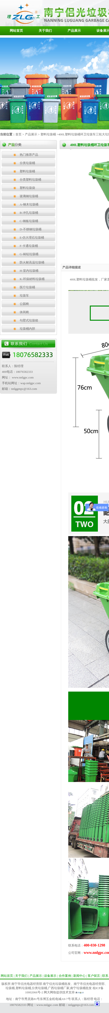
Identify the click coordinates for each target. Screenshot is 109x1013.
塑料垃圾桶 (48, 134)
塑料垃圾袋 (27, 188)
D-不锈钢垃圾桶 (30, 229)
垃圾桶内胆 (27, 328)
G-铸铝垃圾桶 (29, 254)
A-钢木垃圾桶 (29, 204)
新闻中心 (79, 975)
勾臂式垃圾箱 (29, 320)
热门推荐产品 (29, 154)
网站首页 (16, 30)
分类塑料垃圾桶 (30, 179)
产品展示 (74, 30)
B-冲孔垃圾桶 (29, 212)
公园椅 (24, 304)
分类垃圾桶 (27, 163)
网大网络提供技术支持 (59, 992)
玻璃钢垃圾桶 (29, 196)
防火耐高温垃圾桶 (32, 262)
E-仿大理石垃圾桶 (32, 237)
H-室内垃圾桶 (29, 270)
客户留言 (94, 975)
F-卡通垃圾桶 (29, 246)
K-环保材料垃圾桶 (32, 279)
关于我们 (45, 30)
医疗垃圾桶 (27, 287)
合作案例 (65, 975)
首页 (18, 134)
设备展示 (50, 975)
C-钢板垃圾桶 (29, 221)
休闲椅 (24, 312)
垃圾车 (24, 295)
